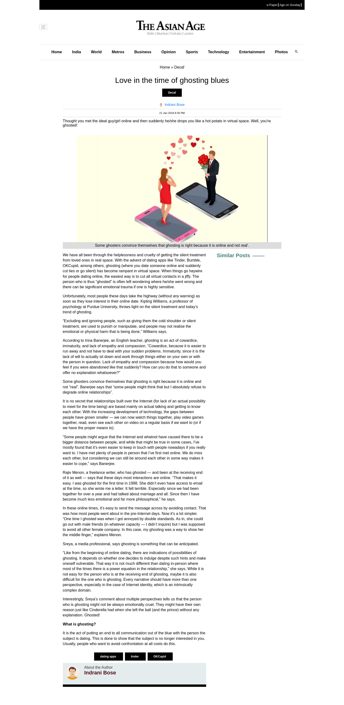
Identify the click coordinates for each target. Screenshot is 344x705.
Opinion (168, 52)
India (76, 52)
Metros (118, 52)
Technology (218, 52)
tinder (135, 656)
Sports (192, 52)
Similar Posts (233, 255)
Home (56, 52)
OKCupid (160, 656)
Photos (281, 52)
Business (142, 52)
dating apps (108, 656)
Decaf (172, 92)
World (96, 52)
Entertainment (252, 52)
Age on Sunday (289, 5)
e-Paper (272, 5)
